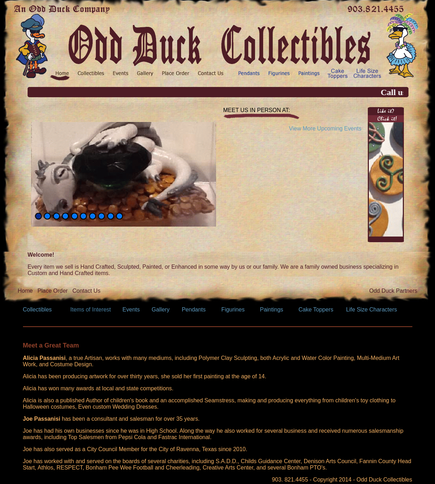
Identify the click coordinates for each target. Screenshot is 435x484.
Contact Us (86, 291)
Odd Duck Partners (393, 291)
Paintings (271, 310)
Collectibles (37, 310)
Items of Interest (90, 310)
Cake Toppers (315, 310)
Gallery (161, 310)
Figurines (233, 310)
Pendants (194, 310)
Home (25, 291)
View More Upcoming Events (325, 129)
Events (131, 310)
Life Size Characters (371, 310)
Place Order (52, 291)
